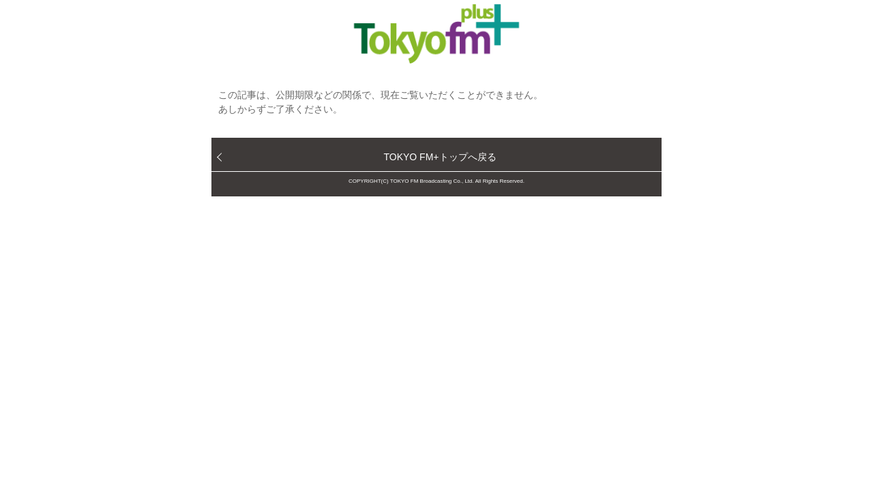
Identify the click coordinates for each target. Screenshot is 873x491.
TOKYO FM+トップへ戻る (439, 156)
